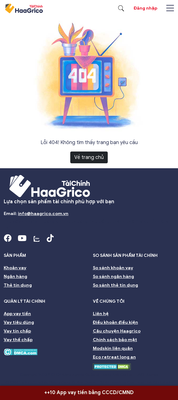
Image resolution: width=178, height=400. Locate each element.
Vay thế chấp (18, 339)
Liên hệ (101, 313)
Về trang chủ (89, 157)
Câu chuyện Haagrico (117, 331)
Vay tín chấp (17, 331)
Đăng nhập (145, 8)
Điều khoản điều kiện (115, 322)
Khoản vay (15, 267)
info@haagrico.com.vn (43, 213)
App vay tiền (17, 313)
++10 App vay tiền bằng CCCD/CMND (89, 392)
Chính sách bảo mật (115, 339)
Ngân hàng (15, 276)
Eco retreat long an (114, 357)
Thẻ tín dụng (18, 285)
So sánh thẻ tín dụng (115, 285)
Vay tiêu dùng (19, 322)
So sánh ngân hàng (113, 276)
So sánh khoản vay (113, 267)
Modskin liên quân (113, 348)
